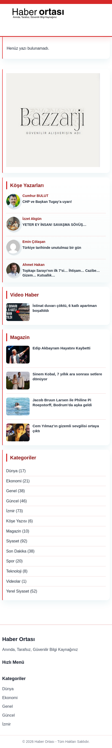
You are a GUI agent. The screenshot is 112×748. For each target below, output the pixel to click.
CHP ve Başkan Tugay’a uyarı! (47, 202)
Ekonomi (13, 481)
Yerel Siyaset (17, 591)
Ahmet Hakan (33, 265)
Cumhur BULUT (35, 196)
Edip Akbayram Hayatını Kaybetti (62, 348)
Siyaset (12, 541)
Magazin (13, 531)
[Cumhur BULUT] (14, 202)
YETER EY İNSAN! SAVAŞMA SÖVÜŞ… (54, 225)
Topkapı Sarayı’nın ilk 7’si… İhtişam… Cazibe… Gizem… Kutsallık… (61, 273)
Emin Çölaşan (33, 242)
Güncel (12, 501)
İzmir (10, 511)
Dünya (12, 471)
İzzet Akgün (31, 219)
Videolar (13, 581)
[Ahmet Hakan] (14, 270)
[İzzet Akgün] (14, 225)
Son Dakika (16, 551)
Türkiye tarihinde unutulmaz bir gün (51, 248)
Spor (10, 561)
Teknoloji (13, 571)
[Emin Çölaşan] (14, 248)
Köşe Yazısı (16, 521)
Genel (11, 491)
